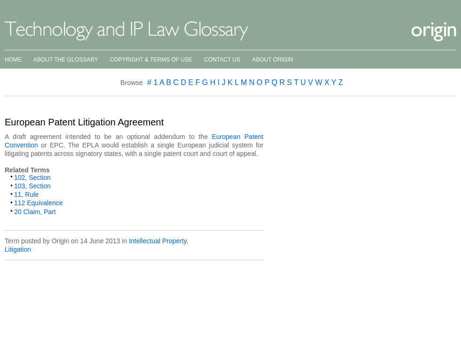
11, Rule (26, 194)
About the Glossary (65, 59)
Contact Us (222, 59)
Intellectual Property (158, 241)
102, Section (32, 177)
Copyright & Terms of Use (151, 59)
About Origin (272, 59)
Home (13, 59)
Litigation (18, 249)
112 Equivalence (38, 203)
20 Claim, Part (35, 212)
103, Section (32, 186)
